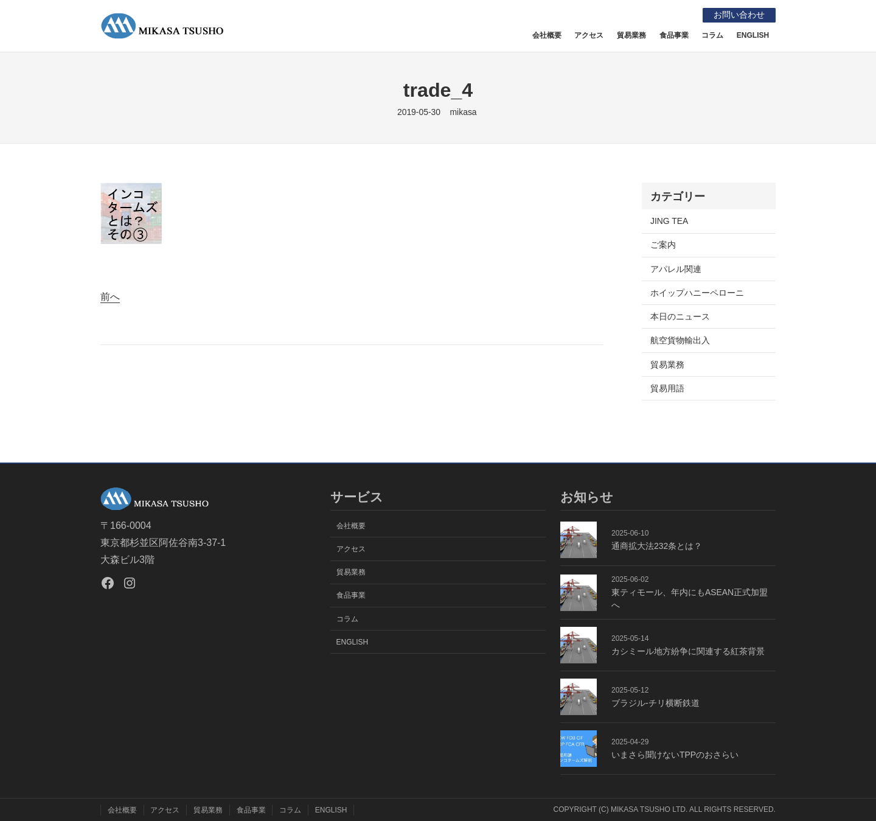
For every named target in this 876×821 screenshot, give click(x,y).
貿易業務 (667, 364)
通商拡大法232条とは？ (656, 546)
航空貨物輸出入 (680, 340)
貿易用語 (667, 388)
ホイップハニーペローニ (697, 293)
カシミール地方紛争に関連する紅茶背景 (688, 651)
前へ (110, 297)
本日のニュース (680, 316)
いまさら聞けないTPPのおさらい (675, 755)
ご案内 (663, 245)
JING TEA (669, 221)
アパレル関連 (675, 268)
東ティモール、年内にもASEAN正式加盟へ (689, 598)
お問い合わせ (738, 14)
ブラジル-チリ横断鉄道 (655, 703)
